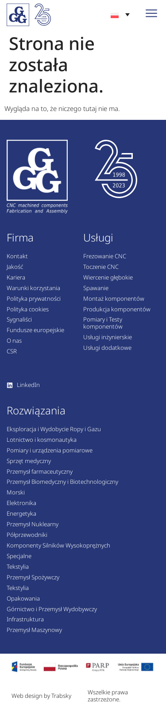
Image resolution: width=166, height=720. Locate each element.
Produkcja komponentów (117, 309)
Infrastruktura (25, 619)
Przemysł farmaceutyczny (40, 471)
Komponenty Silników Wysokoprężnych (58, 545)
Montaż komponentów (113, 299)
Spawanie (95, 288)
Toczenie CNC (101, 267)
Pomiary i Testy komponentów (103, 323)
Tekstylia (18, 567)
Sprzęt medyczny (29, 461)
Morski (16, 492)
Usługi (98, 237)
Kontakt (17, 256)
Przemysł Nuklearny (32, 524)
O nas (14, 341)
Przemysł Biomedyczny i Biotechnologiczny (62, 482)
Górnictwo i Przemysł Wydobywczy (52, 609)
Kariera (16, 277)
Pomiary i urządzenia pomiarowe (50, 450)
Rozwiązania (36, 410)
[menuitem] (120, 14)
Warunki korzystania (33, 288)
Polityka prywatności (34, 299)
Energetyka (21, 513)
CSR (12, 351)
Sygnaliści (19, 319)
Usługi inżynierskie (107, 337)
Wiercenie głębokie (108, 277)
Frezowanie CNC (104, 256)
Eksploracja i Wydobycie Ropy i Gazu (54, 429)
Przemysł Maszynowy (34, 630)
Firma (20, 237)
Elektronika (21, 503)
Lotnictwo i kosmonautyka (42, 440)
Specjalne (19, 556)
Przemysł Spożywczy (33, 577)
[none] (120, 14)
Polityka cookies (28, 309)
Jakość (15, 267)
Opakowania (23, 598)
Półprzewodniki (27, 535)
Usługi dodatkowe (107, 348)
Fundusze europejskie (35, 330)
